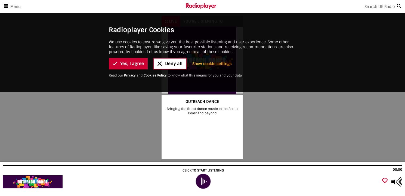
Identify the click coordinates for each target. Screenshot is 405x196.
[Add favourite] (385, 181)
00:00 (397, 169)
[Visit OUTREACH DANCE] (33, 182)
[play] (203, 181)
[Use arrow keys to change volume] (396, 181)
